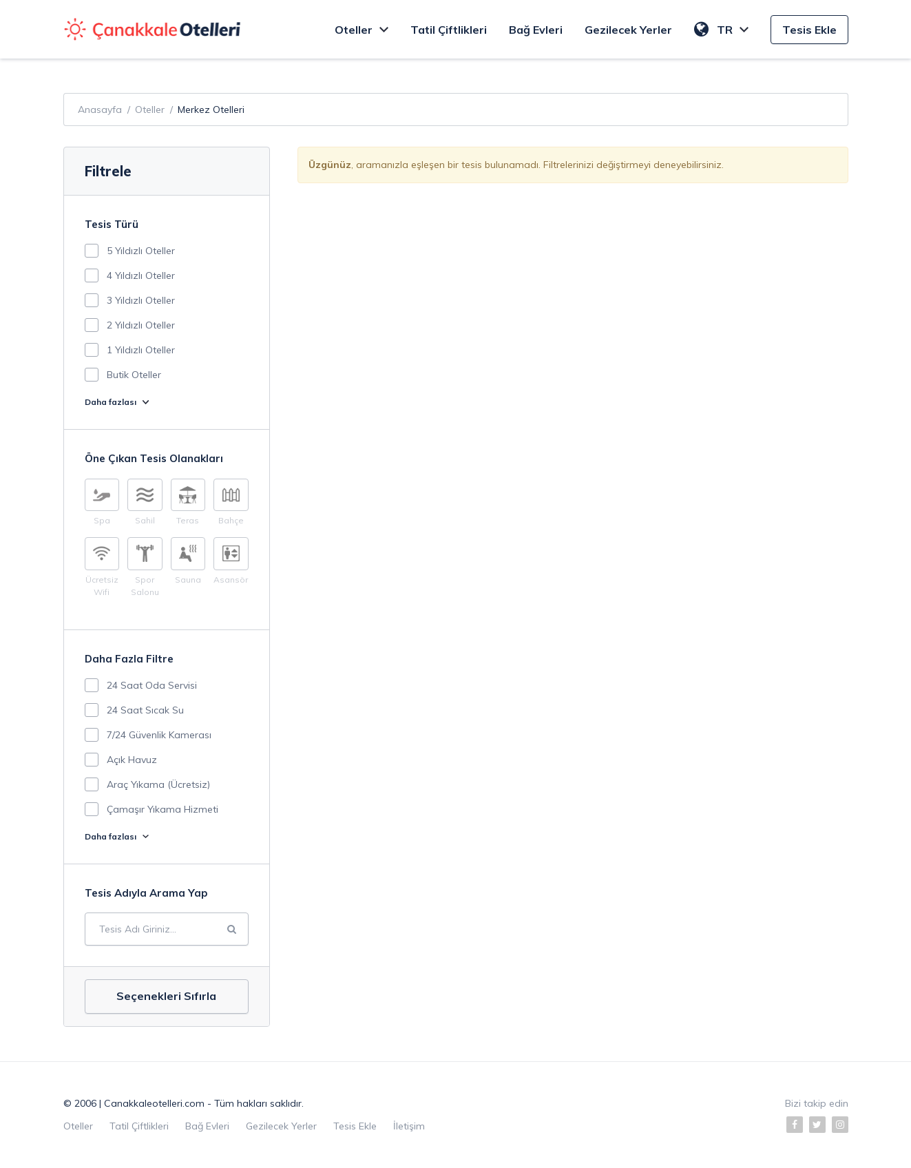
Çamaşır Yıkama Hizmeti (162, 809)
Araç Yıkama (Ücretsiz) (158, 784)
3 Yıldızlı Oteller (141, 300)
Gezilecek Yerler (628, 29)
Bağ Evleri (536, 29)
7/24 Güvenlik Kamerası (159, 735)
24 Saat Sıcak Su (145, 710)
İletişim (409, 1126)
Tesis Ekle (809, 29)
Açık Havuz (132, 759)
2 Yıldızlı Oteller (141, 325)
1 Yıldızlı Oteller (141, 350)
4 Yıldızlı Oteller (141, 275)
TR (721, 30)
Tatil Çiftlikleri (448, 29)
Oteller (361, 29)
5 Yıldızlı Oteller (141, 250)
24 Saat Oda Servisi (152, 685)
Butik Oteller (134, 374)
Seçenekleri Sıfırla (166, 996)
